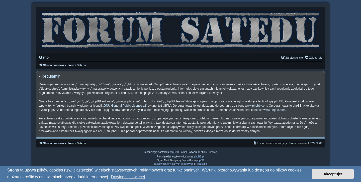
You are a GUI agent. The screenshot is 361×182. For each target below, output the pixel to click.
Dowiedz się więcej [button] (128, 177)
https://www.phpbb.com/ (270, 110)
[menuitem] (44, 58)
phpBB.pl (199, 156)
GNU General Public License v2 (125, 105)
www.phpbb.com (256, 105)
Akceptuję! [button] (333, 174)
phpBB (173, 152)
